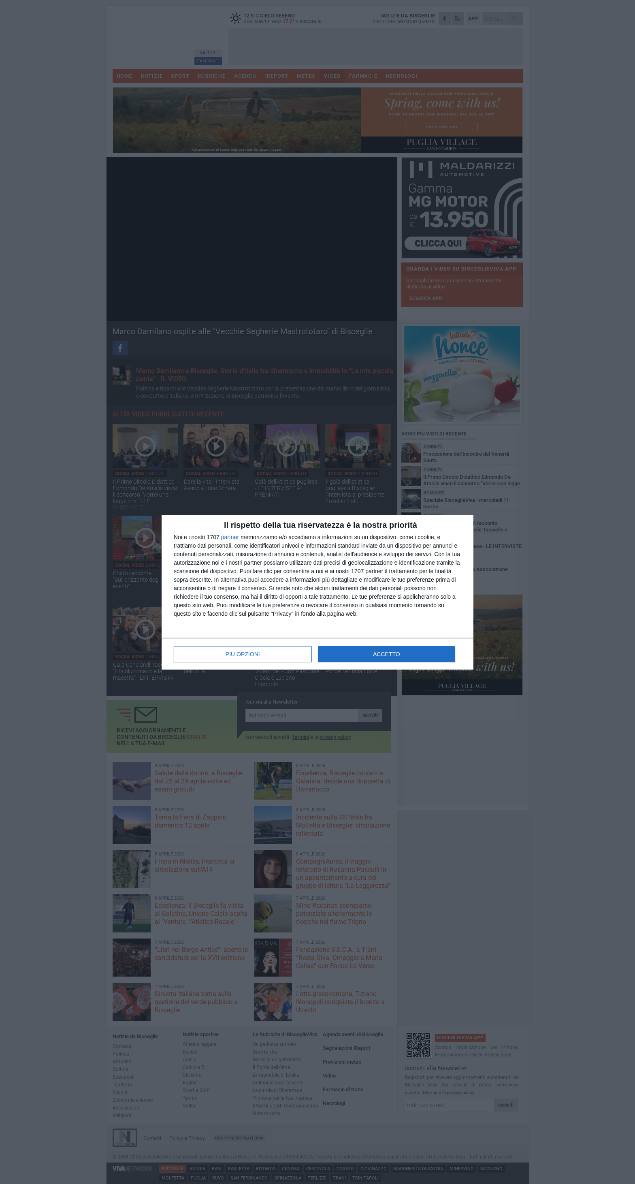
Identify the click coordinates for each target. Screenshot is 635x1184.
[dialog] (317, 592)
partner (230, 537)
